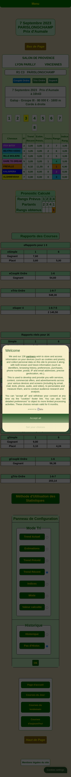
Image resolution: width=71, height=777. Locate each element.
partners (31, 356)
